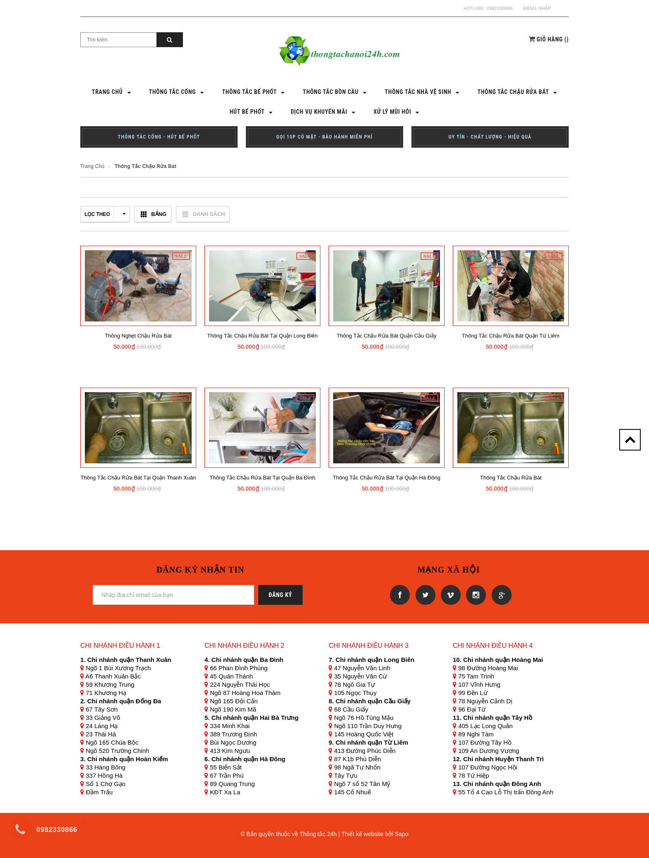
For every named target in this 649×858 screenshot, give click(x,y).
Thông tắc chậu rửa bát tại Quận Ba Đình (262, 478)
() (553, 39)
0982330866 (500, 8)
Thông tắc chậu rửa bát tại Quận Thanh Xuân (138, 478)
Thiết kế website (362, 834)
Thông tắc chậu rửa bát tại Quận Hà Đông (386, 478)
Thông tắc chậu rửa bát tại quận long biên (262, 336)
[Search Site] (118, 39)
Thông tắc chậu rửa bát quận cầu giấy (386, 336)
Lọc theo (105, 214)
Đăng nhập (537, 8)
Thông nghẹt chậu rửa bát (138, 336)
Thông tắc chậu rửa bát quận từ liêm (511, 336)
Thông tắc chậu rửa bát (511, 478)
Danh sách (209, 214)
